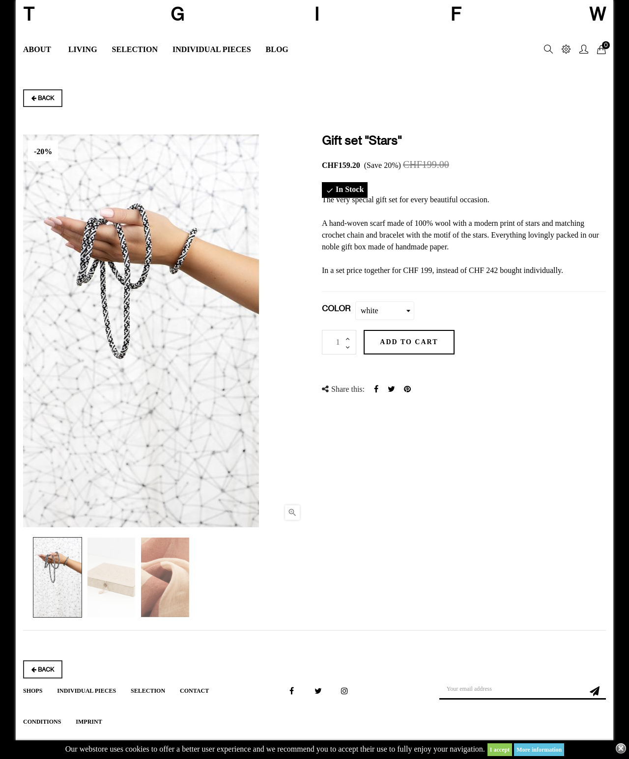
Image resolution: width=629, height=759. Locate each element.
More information (539, 749)
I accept (500, 749)
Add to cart (413, 342)
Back (42, 98)
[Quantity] (339, 342)
